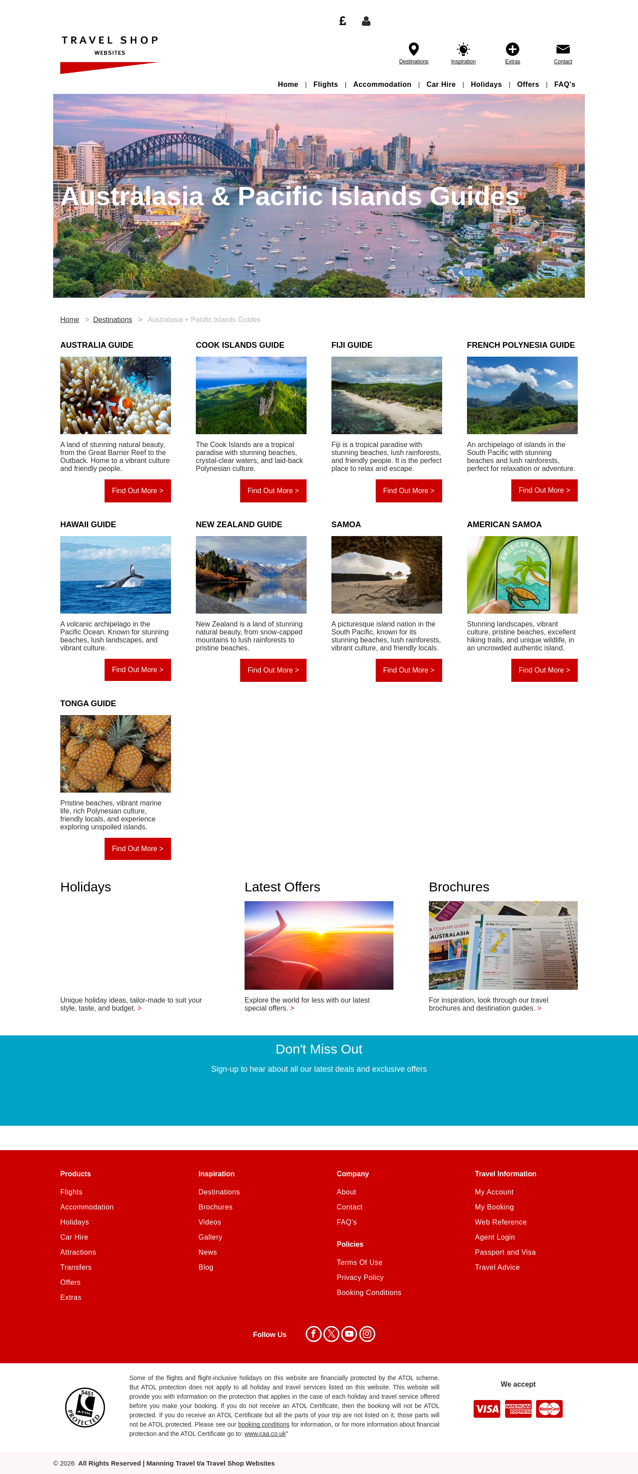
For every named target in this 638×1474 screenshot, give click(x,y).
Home (69, 319)
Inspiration (463, 61)
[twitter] (331, 1335)
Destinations (413, 61)
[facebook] (314, 1335)
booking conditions (263, 1424)
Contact (563, 61)
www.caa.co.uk (265, 1433)
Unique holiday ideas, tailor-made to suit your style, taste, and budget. (131, 1004)
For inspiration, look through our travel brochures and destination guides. (488, 1004)
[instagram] (367, 1335)
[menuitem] (289, 84)
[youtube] (349, 1335)
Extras (512, 61)
